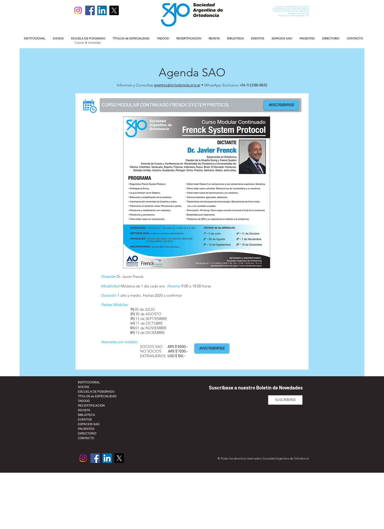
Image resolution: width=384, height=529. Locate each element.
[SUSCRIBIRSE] (285, 400)
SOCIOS (83, 387)
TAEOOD (84, 401)
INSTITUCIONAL (89, 382)
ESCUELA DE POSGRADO (96, 391)
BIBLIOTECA (86, 415)
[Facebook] (90, 10)
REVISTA (84, 410)
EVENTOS (85, 419)
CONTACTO (86, 438)
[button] (34, 38)
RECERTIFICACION (91, 405)
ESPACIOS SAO (88, 424)
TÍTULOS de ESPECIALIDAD (97, 396)
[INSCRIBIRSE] (281, 105)
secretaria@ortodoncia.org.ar (122, 442)
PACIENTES (86, 429)
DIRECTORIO (87, 433)
